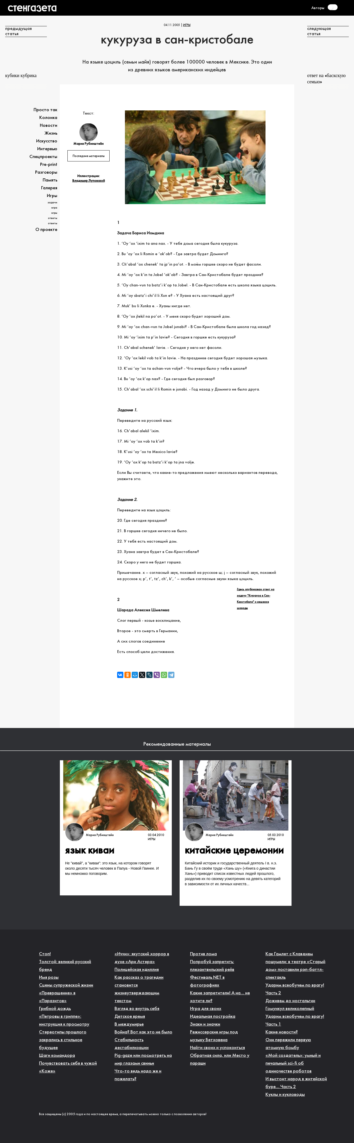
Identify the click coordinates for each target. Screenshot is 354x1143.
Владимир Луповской (88, 181)
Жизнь (51, 133)
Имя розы (49, 977)
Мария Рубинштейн (100, 835)
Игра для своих (205, 1009)
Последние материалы (89, 156)
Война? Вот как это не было (143, 1032)
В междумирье (129, 1024)
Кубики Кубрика (20, 75)
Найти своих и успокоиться (217, 1048)
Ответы (52, 218)
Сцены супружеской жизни (66, 985)
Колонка (48, 118)
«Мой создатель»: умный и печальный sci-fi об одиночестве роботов (293, 1063)
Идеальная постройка (212, 1016)
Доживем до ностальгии (290, 1001)
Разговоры (46, 172)
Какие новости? (282, 1032)
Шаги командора (57, 1055)
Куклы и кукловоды (285, 1094)
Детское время (130, 1016)
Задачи (52, 202)
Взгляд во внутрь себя (137, 1009)
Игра (54, 207)
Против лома (203, 954)
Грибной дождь (55, 1009)
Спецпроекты (43, 157)
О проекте (46, 230)
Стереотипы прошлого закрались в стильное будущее (62, 1040)
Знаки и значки (205, 1024)
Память (50, 180)
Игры (187, 25)
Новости (48, 125)
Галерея (49, 188)
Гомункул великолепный (290, 1009)
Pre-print (48, 164)
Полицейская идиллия (137, 970)
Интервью (47, 149)
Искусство (46, 141)
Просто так (45, 110)
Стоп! (45, 954)
